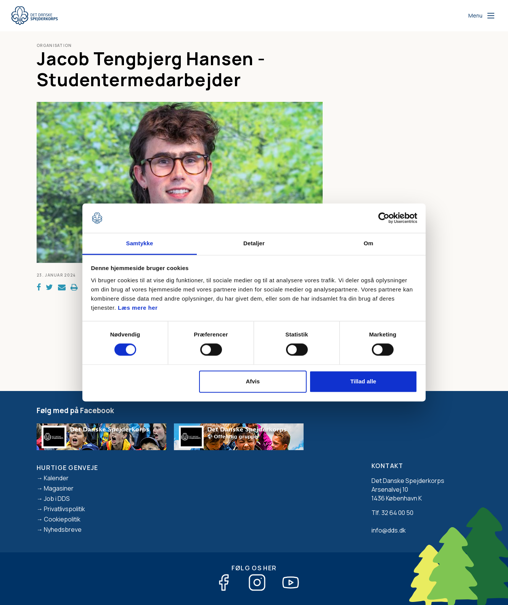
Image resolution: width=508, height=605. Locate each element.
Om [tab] (368, 243)
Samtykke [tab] (139, 243)
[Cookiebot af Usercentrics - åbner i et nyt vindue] (383, 218)
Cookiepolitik (62, 519)
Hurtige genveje (67, 467)
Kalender (56, 478)
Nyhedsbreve (63, 529)
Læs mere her (138, 307)
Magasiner (59, 488)
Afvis (253, 381)
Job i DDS (57, 498)
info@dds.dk (388, 530)
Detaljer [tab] (254, 243)
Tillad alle (363, 381)
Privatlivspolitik (64, 509)
